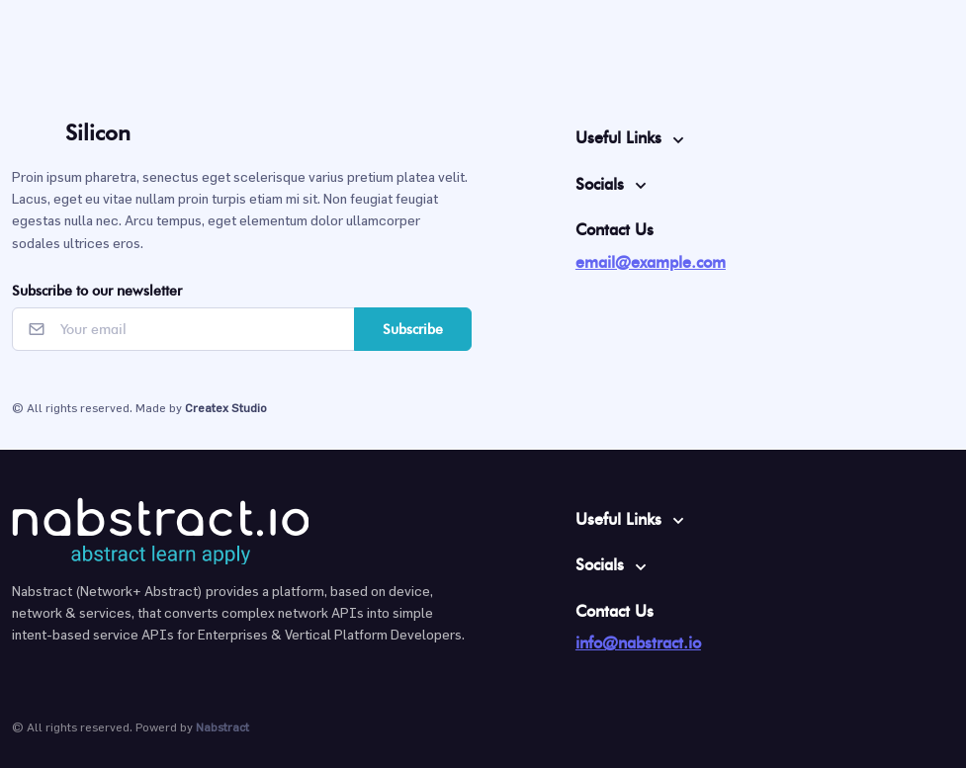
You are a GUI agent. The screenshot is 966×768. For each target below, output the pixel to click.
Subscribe (413, 329)
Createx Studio (226, 407)
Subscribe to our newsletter (97, 291)
